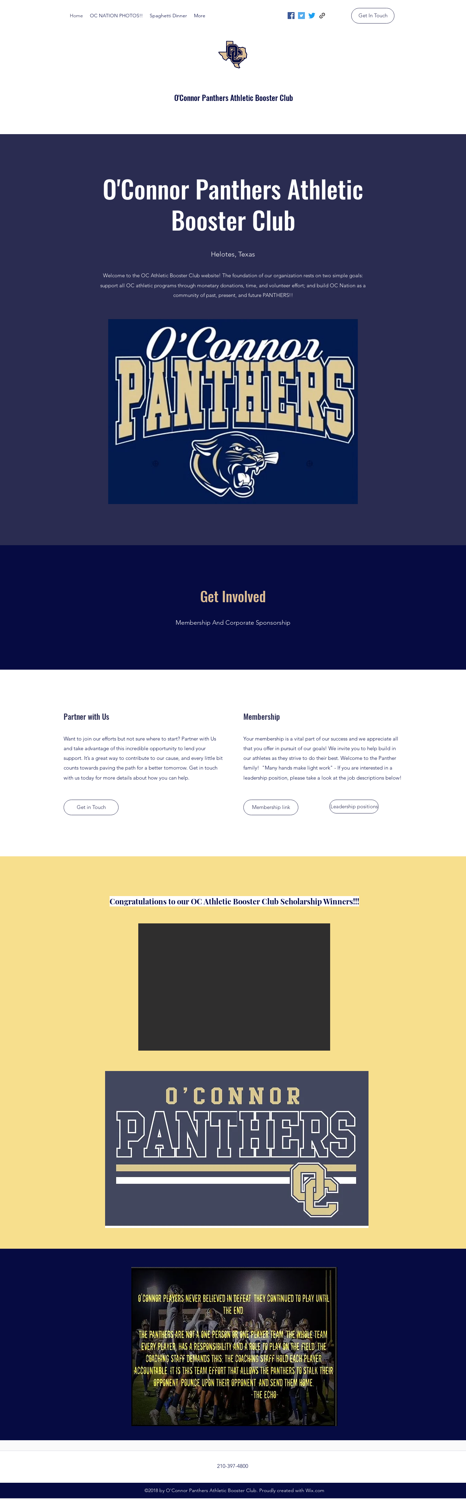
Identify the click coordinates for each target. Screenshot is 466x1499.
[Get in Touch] (91, 807)
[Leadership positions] (354, 806)
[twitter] (301, 15)
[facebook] (291, 15)
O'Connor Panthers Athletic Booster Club (233, 97)
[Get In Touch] (372, 16)
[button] (234, 987)
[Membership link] (270, 807)
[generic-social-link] (322, 15)
